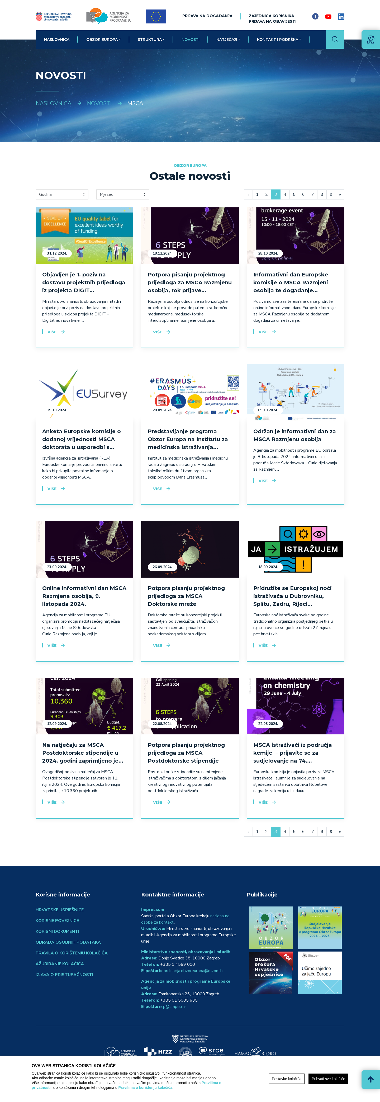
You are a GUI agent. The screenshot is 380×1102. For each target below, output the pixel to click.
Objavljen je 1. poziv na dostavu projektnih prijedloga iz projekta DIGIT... (83, 282)
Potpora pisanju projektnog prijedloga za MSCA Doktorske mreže (186, 596)
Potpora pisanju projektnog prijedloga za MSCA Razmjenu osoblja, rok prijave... (190, 282)
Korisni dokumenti (57, 931)
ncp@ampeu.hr (172, 1007)
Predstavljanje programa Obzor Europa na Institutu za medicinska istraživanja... (188, 439)
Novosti (191, 39)
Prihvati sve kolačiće (328, 1079)
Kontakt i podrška (277, 39)
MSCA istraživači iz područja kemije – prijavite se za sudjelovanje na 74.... (292, 753)
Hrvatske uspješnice (60, 910)
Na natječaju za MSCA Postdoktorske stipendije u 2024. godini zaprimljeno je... (82, 753)
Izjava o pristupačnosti (64, 975)
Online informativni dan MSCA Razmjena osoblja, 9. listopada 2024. (84, 596)
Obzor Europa (102, 39)
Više (52, 332)
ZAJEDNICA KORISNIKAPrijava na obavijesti (272, 18)
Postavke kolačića (286, 1079)
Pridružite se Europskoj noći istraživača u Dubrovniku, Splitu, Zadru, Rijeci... (292, 596)
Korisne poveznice (57, 921)
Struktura (150, 39)
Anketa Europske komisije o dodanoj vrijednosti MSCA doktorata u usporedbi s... (81, 439)
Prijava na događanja (207, 15)
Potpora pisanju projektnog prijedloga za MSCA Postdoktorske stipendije (186, 753)
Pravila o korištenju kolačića (72, 953)
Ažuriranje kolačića (60, 964)
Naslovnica (56, 39)
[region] (190, 1079)
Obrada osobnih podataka (68, 942)
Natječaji (226, 39)
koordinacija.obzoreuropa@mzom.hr (191, 971)
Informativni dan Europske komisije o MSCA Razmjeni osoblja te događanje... (290, 282)
